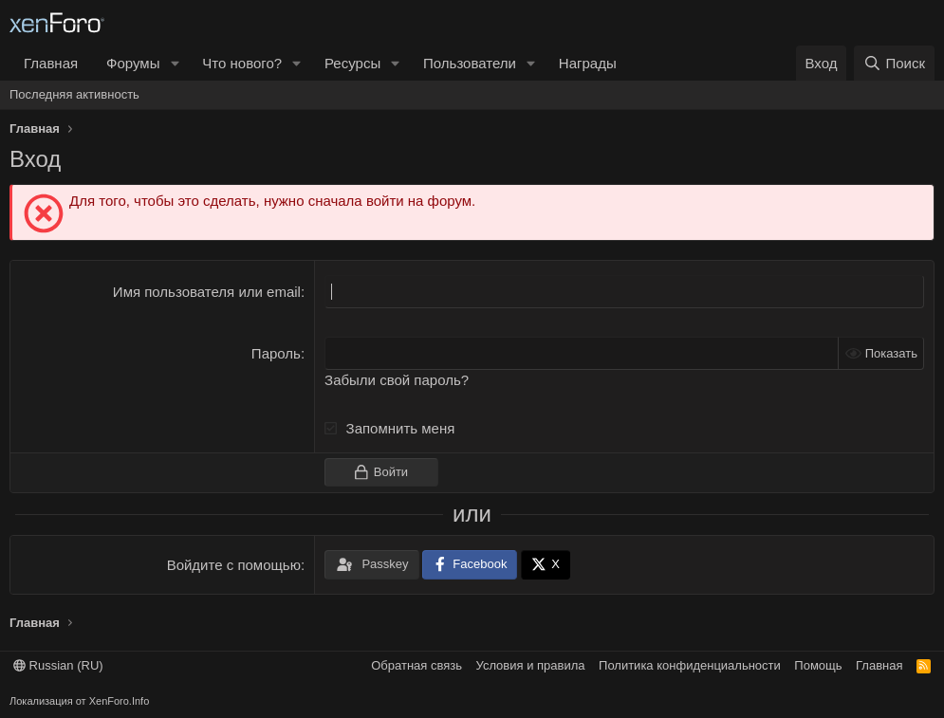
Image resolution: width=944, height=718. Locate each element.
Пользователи (469, 63)
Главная (51, 63)
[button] (174, 63)
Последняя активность (74, 94)
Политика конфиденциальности (690, 665)
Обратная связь (416, 665)
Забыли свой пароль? (396, 380)
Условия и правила (530, 665)
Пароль (276, 353)
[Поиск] (894, 63)
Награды (588, 63)
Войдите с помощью (234, 565)
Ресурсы (352, 63)
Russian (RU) (58, 665)
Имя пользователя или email (207, 292)
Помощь (818, 665)
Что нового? (242, 63)
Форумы (132, 63)
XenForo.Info (119, 701)
